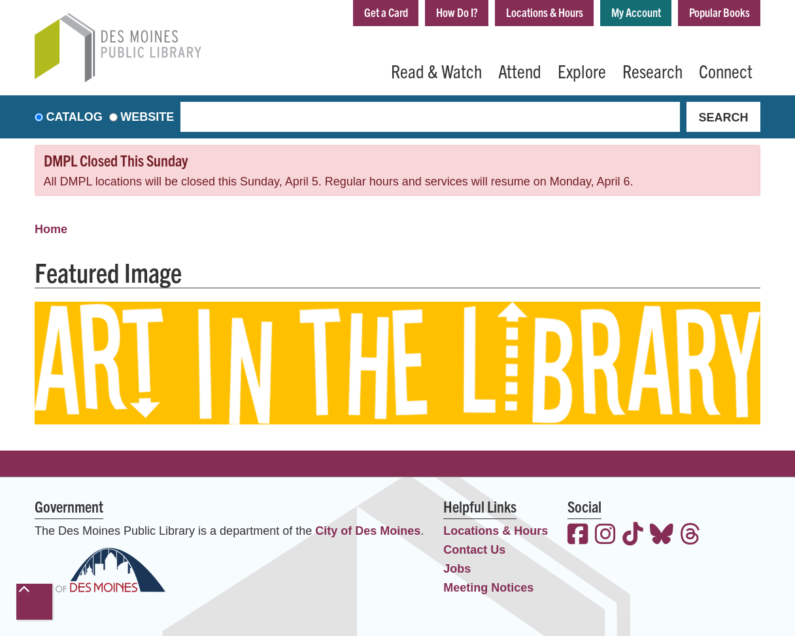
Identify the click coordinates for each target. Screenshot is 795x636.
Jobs (457, 568)
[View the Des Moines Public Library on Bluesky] (661, 535)
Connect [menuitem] (726, 70)
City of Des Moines (367, 530)
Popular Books (718, 12)
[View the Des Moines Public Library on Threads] (690, 535)
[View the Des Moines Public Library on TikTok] (632, 535)
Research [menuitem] (652, 70)
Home (51, 229)
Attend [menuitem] (519, 70)
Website (147, 116)
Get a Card (380, 12)
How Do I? (452, 12)
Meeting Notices (488, 587)
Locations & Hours (541, 12)
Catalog (74, 116)
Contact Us (474, 549)
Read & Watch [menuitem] (436, 70)
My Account (634, 12)
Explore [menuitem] (582, 70)
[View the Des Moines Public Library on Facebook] (577, 535)
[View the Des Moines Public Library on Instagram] (605, 535)
